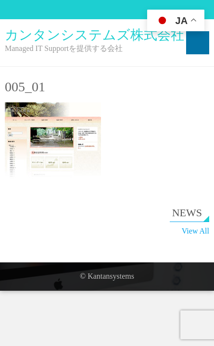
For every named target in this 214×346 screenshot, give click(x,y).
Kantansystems (111, 276)
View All (195, 231)
